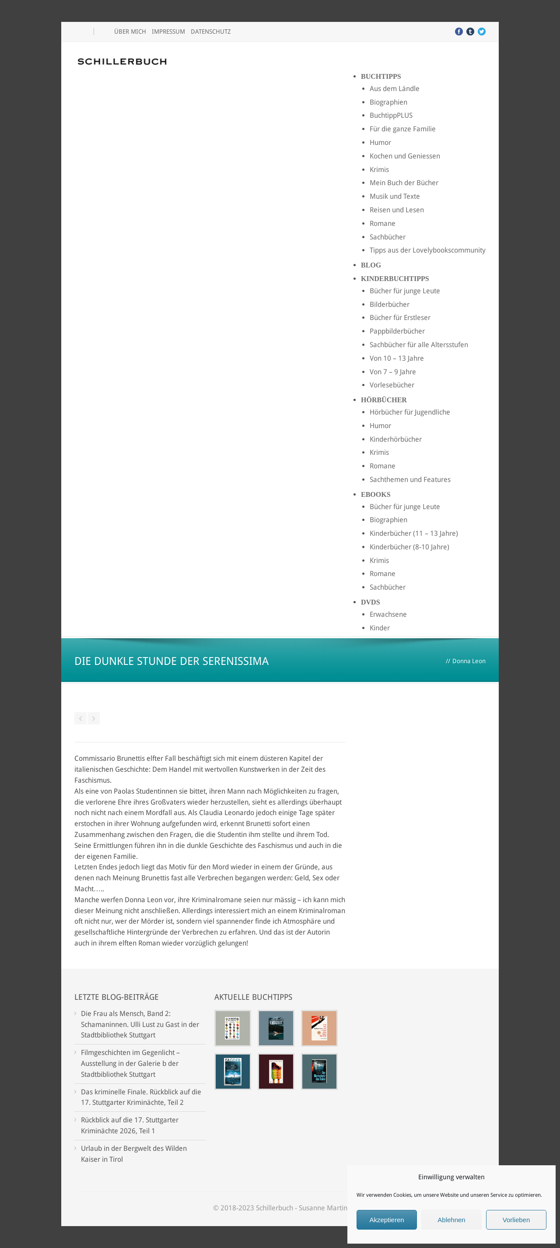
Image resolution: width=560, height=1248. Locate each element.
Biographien (388, 102)
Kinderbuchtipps (395, 278)
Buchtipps (381, 76)
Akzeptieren (386, 1219)
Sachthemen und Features (410, 479)
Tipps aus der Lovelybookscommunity (428, 250)
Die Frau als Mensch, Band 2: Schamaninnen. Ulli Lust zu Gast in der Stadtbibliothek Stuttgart (140, 1024)
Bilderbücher (390, 304)
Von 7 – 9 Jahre (393, 372)
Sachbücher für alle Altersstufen (419, 345)
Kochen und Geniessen (405, 156)
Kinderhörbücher (396, 439)
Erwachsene (388, 614)
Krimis (379, 169)
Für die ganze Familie (403, 129)
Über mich (130, 31)
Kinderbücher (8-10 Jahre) (409, 547)
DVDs (370, 602)
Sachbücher (388, 237)
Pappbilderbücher (397, 331)
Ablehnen (451, 1219)
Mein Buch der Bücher (404, 183)
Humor (380, 142)
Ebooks (376, 494)
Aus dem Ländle (395, 88)
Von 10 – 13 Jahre (397, 358)
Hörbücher (384, 400)
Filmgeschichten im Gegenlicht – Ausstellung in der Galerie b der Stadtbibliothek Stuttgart (130, 1063)
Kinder (380, 628)
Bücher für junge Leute (405, 291)
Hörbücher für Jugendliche (410, 412)
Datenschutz (211, 31)
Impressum (168, 31)
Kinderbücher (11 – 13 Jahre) (414, 533)
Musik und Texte (395, 196)
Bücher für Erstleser (400, 317)
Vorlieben (516, 1219)
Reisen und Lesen (397, 210)
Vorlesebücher (392, 385)
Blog (371, 265)
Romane (383, 223)
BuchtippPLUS (391, 115)
